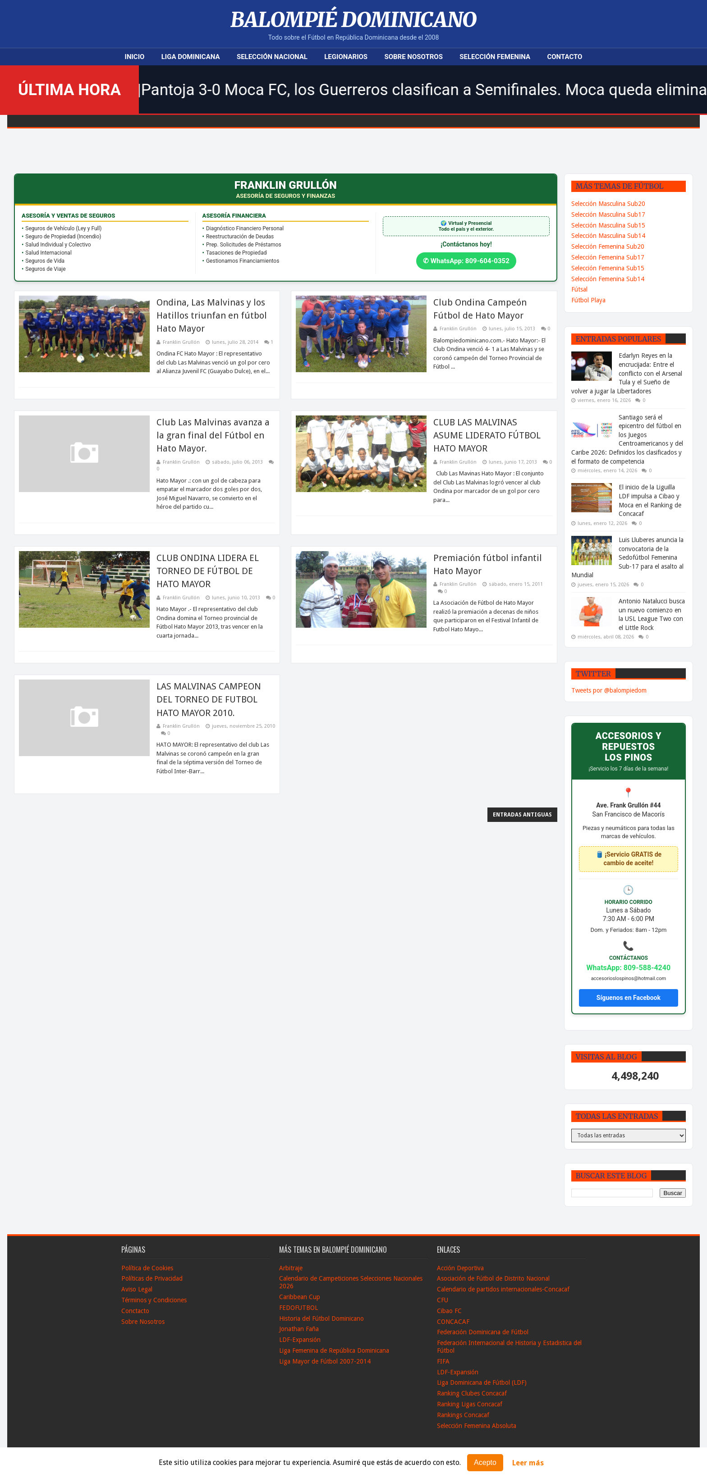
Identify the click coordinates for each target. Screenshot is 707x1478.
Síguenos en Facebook (629, 997)
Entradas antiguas (522, 815)
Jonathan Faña (299, 1328)
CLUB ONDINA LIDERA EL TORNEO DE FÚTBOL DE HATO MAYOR (207, 571)
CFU (442, 1300)
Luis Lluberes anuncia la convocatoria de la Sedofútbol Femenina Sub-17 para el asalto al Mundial (627, 557)
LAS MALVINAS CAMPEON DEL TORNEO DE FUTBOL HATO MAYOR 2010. (208, 699)
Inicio (135, 57)
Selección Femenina (494, 57)
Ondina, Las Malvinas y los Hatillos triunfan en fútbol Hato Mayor (211, 315)
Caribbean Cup (299, 1296)
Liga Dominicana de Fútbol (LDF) (482, 1382)
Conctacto (135, 1310)
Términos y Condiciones (154, 1300)
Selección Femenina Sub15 (607, 268)
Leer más (528, 1463)
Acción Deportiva (460, 1268)
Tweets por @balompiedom (609, 690)
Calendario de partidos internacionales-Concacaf (503, 1289)
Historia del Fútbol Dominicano (321, 1318)
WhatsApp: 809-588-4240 (629, 967)
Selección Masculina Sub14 (608, 235)
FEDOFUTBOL (298, 1307)
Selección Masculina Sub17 (608, 214)
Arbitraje (291, 1268)
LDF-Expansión (300, 1339)
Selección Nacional (272, 57)
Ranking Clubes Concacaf (472, 1393)
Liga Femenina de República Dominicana (334, 1350)
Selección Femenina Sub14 (607, 279)
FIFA (443, 1361)
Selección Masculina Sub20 (608, 203)
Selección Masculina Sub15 (608, 225)
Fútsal (579, 289)
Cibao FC (449, 1310)
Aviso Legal (136, 1289)
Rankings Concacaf (463, 1415)
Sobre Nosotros (413, 57)
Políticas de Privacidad (152, 1278)
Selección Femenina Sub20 (607, 246)
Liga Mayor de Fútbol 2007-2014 (325, 1361)
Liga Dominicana (190, 57)
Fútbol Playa (588, 300)
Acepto (485, 1462)
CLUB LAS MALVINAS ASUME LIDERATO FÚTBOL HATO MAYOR (487, 435)
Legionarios (345, 57)
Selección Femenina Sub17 (607, 257)
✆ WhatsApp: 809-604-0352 (466, 261)
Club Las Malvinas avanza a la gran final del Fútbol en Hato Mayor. (213, 435)
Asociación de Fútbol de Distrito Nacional (493, 1278)
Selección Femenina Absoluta (476, 1425)
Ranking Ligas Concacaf (469, 1404)
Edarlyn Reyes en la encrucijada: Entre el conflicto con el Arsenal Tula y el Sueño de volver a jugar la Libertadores (626, 373)
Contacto (564, 57)
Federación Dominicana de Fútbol (482, 1332)
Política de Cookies (147, 1268)
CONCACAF (453, 1321)
